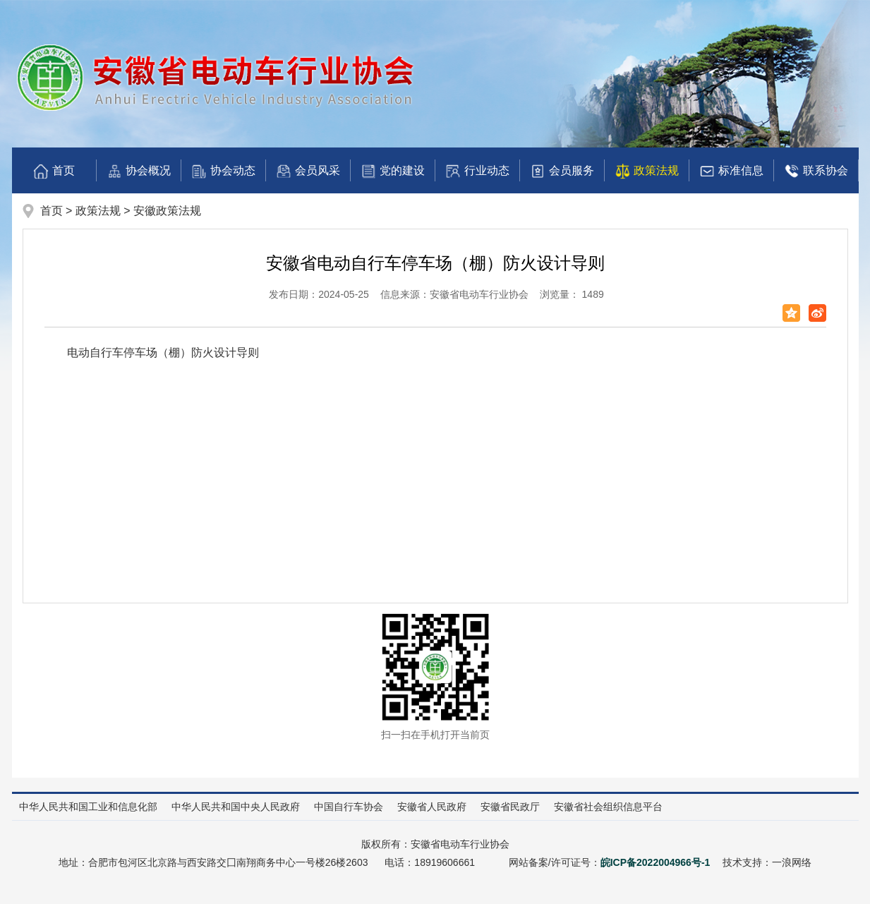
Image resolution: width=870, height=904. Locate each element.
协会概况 (138, 171)
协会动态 (223, 171)
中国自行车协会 (348, 806)
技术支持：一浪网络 (767, 862)
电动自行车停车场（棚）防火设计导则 (163, 352)
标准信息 (731, 171)
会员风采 (307, 171)
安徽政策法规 (167, 211)
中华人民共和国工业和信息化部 (88, 806)
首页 (53, 171)
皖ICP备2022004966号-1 (655, 862)
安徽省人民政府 (431, 806)
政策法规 (646, 171)
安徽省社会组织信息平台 (608, 806)
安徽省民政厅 (510, 806)
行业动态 (477, 171)
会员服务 (561, 171)
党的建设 (392, 171)
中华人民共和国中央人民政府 (235, 806)
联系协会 (815, 171)
